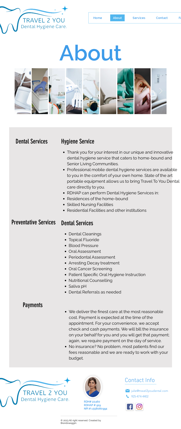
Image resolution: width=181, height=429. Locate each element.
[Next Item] (161, 91)
